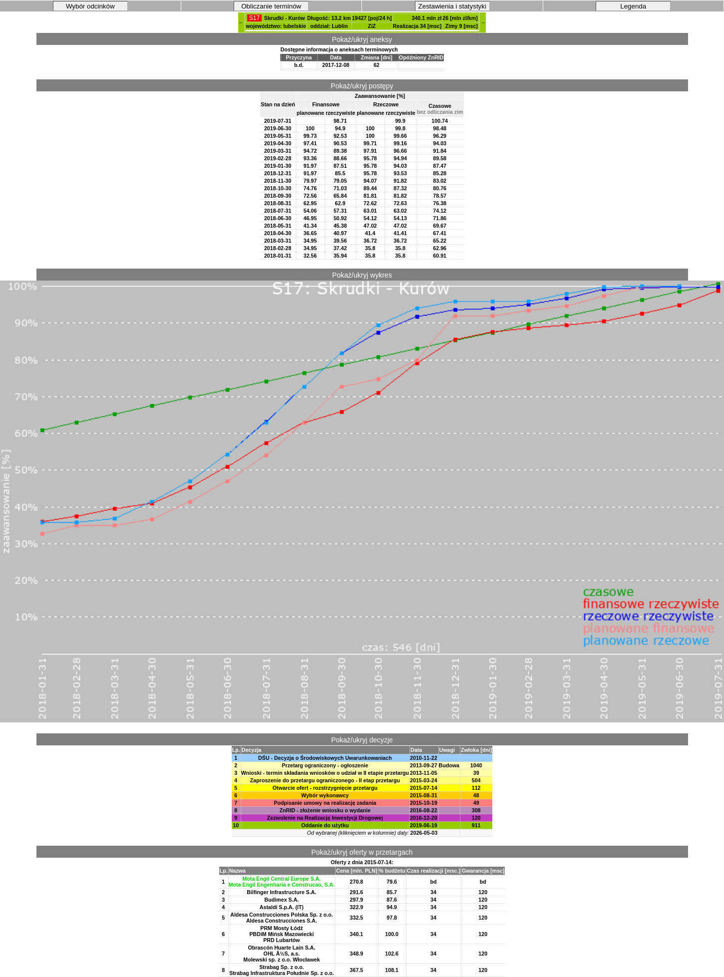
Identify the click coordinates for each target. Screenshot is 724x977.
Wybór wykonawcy (325, 795)
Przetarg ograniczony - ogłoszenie (325, 765)
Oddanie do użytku (325, 825)
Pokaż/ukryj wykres (362, 275)
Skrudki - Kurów (284, 18)
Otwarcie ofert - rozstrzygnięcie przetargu (325, 788)
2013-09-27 (423, 765)
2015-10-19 (423, 803)
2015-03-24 (423, 780)
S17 (254, 17)
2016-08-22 (423, 810)
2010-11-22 (423, 758)
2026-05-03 (424, 833)
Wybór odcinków (90, 6)
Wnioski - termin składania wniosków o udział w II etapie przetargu (325, 773)
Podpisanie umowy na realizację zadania (325, 803)
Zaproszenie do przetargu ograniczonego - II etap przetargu (325, 780)
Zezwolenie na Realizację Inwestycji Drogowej (325, 818)
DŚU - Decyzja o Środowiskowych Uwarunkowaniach (325, 758)
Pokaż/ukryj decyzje (362, 740)
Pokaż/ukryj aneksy (362, 39)
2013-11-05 (423, 773)
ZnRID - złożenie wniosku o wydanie (325, 810)
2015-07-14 (423, 788)
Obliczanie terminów (271, 6)
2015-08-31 (423, 795)
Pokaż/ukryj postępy (362, 86)
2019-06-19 (423, 825)
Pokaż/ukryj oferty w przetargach (361, 852)
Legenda (633, 6)
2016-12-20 (423, 818)
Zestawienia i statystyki (452, 6)
